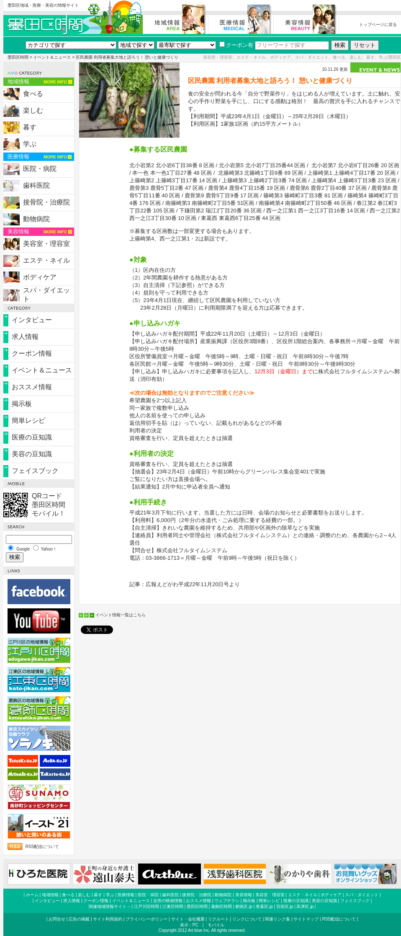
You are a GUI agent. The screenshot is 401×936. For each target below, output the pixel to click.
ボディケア (40, 277)
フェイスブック (35, 470)
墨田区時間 (18, 57)
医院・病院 (40, 168)
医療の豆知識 (32, 437)
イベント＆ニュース (52, 57)
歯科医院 (36, 185)
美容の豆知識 (32, 454)
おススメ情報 (32, 386)
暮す (29, 127)
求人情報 (25, 336)
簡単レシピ (28, 420)
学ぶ (29, 143)
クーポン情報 (32, 353)
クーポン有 (236, 45)
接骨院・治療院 (46, 202)
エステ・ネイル (46, 260)
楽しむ (33, 110)
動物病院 (36, 218)
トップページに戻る (378, 24)
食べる (33, 93)
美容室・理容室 (46, 243)
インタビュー (32, 319)
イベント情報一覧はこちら (120, 615)
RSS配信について (42, 846)
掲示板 (22, 403)
